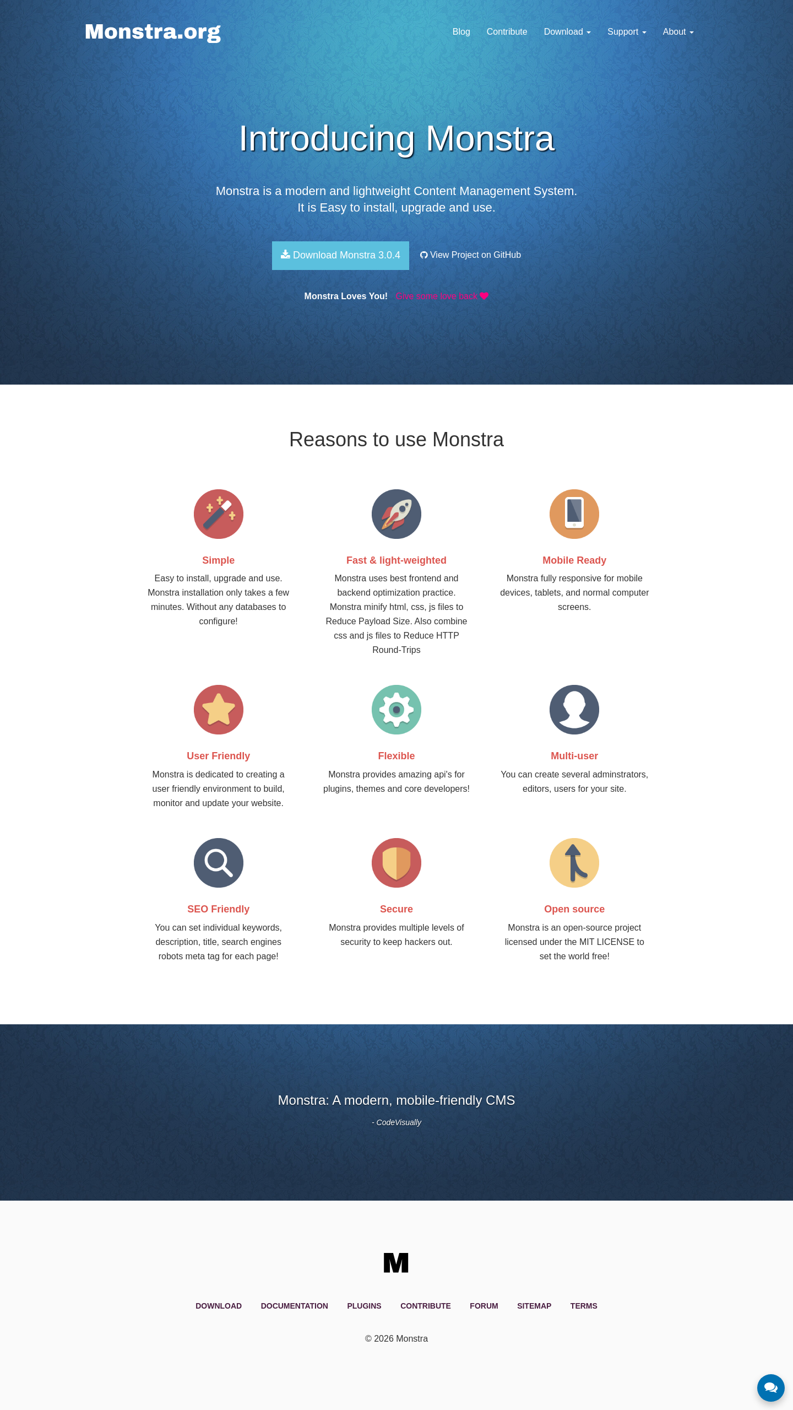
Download (567, 31)
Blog (461, 31)
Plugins (364, 1305)
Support (626, 31)
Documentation (294, 1305)
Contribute (507, 31)
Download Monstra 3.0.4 (340, 255)
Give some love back (441, 296)
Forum (484, 1305)
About (678, 31)
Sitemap (534, 1305)
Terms (584, 1305)
